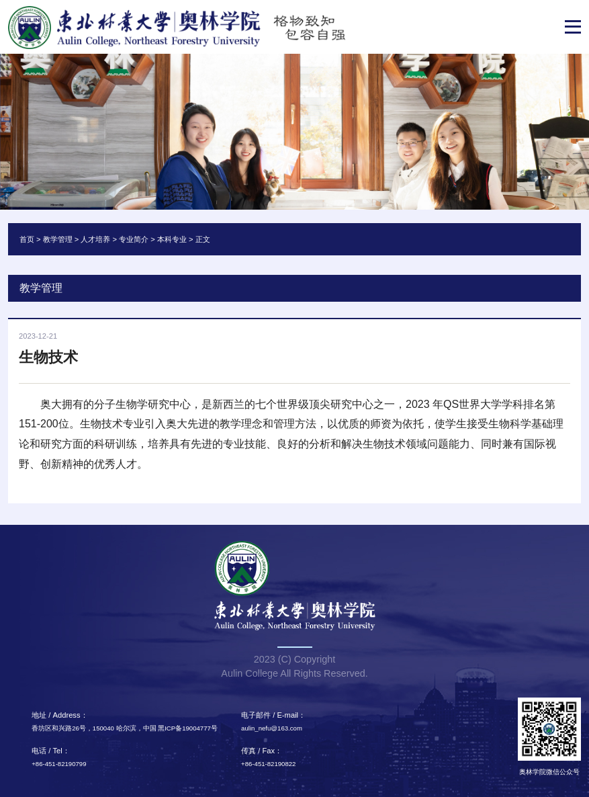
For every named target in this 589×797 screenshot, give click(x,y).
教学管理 (58, 239)
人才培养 (95, 239)
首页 (26, 239)
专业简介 (133, 239)
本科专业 (172, 239)
